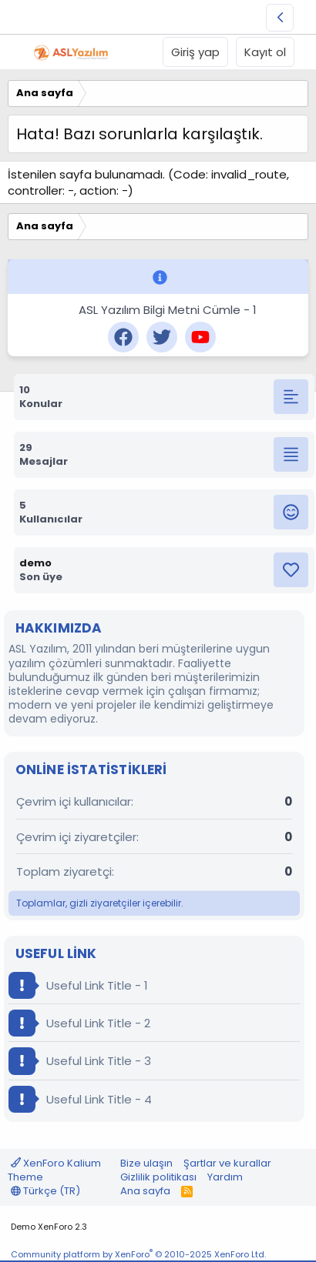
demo (35, 563)
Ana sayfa (145, 1191)
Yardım (225, 1177)
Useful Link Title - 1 (78, 985)
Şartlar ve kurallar (227, 1163)
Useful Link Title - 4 (80, 1099)
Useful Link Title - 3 (79, 1060)
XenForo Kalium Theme (54, 1170)
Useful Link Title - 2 (79, 1023)
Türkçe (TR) (45, 1191)
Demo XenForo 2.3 (49, 1226)
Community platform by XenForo (138, 1254)
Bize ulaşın (146, 1163)
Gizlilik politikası (158, 1177)
